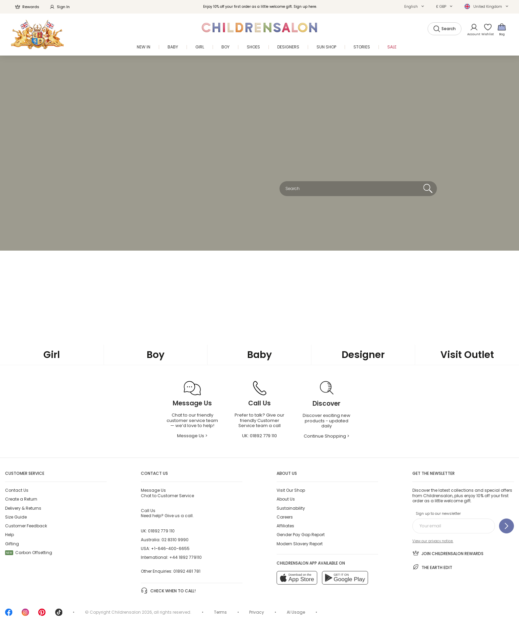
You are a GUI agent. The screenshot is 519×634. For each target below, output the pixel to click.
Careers (285, 517)
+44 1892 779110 (185, 557)
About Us (286, 499)
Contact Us (16, 490)
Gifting (12, 544)
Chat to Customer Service (167, 492)
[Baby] (259, 355)
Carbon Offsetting (28, 552)
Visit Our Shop (291, 490)
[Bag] (501, 29)
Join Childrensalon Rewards (447, 553)
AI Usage (296, 612)
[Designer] (363, 355)
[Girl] (52, 355)
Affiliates (285, 526)
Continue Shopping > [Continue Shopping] (326, 436)
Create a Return (21, 499)
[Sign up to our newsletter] (506, 526)
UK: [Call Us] (259, 435)
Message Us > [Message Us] (192, 435)
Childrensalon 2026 (131, 612)
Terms (220, 612)
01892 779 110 (161, 531)
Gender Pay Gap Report (301, 534)
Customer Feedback (26, 526)
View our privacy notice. (432, 541)
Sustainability (291, 508)
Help (9, 534)
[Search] (428, 188)
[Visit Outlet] (467, 355)
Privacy (256, 612)
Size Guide (16, 517)
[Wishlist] (486, 29)
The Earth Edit (432, 567)
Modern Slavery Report (300, 544)
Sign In (59, 6)
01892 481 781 (186, 571)
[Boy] (156, 355)
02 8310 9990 (175, 540)
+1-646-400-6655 (170, 548)
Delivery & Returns (23, 508)
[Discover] (326, 404)
